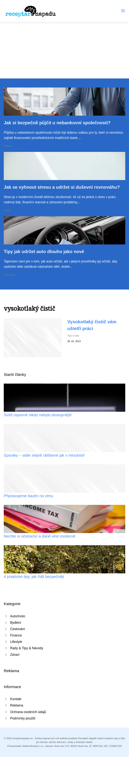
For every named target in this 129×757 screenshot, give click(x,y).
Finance (8, 146)
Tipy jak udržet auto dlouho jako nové (44, 251)
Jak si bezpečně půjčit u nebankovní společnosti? (57, 122)
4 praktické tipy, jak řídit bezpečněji (34, 576)
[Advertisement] (64, 50)
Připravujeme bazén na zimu (28, 496)
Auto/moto (9, 274)
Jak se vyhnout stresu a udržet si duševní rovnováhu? (62, 187)
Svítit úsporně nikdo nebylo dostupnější (38, 415)
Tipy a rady (73, 335)
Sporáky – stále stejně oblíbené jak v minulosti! (44, 455)
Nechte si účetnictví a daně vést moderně (39, 536)
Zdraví (7, 210)
